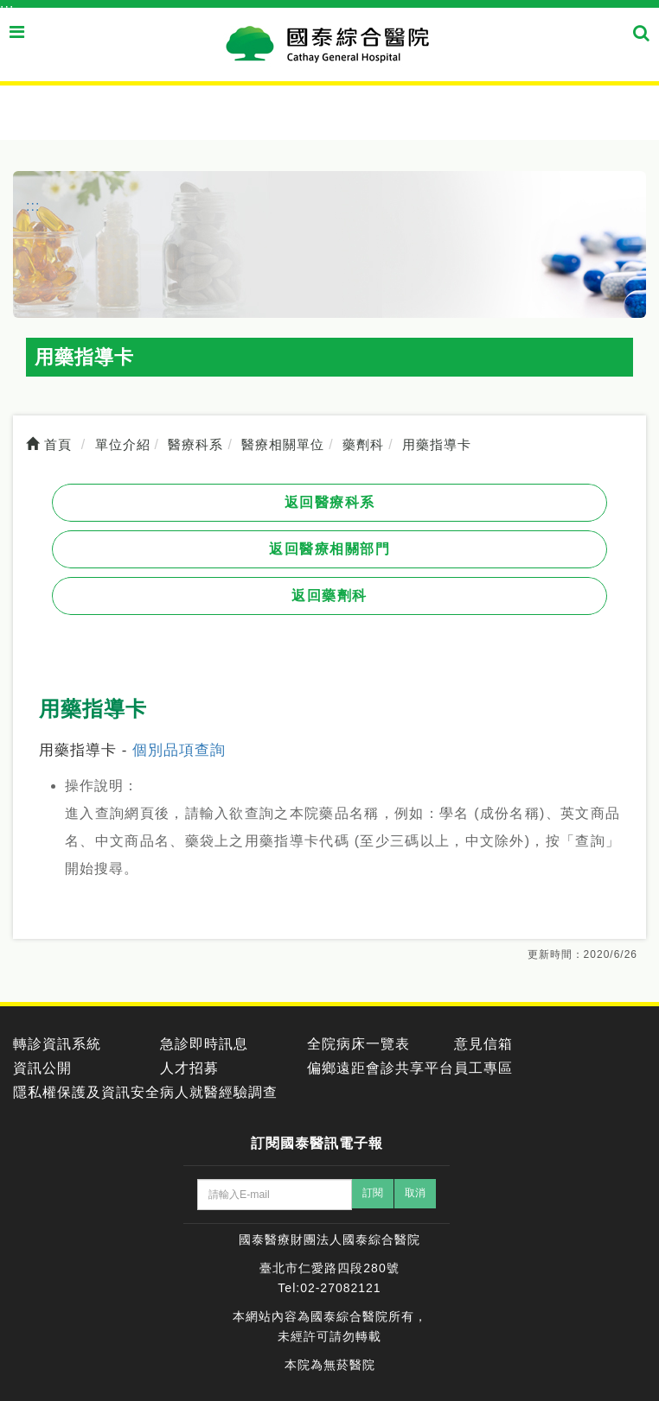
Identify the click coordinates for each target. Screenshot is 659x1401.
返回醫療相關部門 (329, 549)
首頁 (49, 444)
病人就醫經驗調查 (219, 1092)
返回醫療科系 (330, 502)
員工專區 (483, 1068)
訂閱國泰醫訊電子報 (317, 1143)
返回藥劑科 (329, 595)
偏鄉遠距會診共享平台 (380, 1068)
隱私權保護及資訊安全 (86, 1092)
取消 (415, 1193)
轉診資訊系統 (57, 1043)
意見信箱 (483, 1043)
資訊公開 (42, 1068)
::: (7, 9)
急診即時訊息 (204, 1043)
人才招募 (189, 1068)
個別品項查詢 (179, 750)
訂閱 (372, 1193)
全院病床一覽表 (358, 1043)
